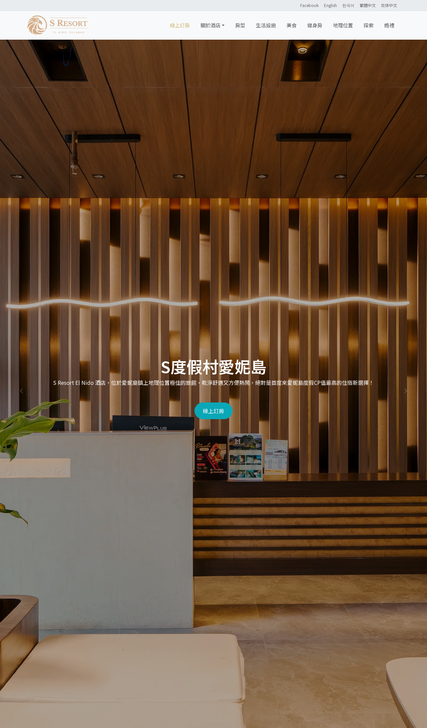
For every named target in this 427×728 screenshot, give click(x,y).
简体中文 (389, 5)
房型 (240, 25)
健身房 (314, 25)
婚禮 (389, 25)
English (330, 5)
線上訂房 (180, 25)
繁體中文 (368, 5)
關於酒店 (210, 25)
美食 (292, 25)
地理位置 (343, 25)
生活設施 (266, 25)
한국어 (348, 5)
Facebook (309, 5)
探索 (369, 25)
